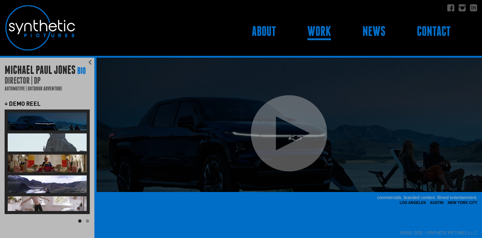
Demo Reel (23, 103)
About (264, 31)
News (373, 31)
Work (319, 31)
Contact (434, 31)
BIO (81, 70)
